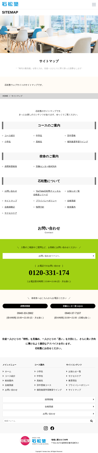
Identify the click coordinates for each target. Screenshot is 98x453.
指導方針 (40, 207)
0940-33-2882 (25, 313)
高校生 (39, 142)
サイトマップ (11, 201)
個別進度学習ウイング (77, 142)
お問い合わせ (11, 191)
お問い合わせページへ (49, 256)
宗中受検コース (44, 385)
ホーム (8, 371)
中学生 (39, 135)
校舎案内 (71, 207)
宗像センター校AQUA (46, 166)
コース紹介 (10, 135)
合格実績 (71, 201)
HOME (5, 96)
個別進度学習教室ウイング (49, 390)
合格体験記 (10, 207)
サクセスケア (11, 213)
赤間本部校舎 (11, 166)
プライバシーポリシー (46, 201)
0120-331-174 (49, 273)
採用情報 (49, 399)
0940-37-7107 (73, 313)
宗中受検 (71, 135)
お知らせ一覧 (73, 191)
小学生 (8, 142)
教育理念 (72, 380)
